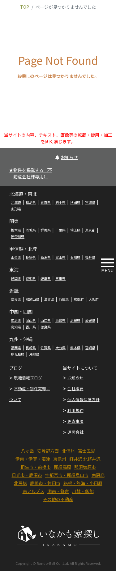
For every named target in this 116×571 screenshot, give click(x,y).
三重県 (60, 278)
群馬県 (46, 229)
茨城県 (31, 229)
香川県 (31, 326)
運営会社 (75, 432)
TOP (24, 7)
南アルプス (33, 491)
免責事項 (75, 421)
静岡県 (16, 278)
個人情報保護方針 (83, 399)
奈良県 (16, 299)
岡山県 (31, 320)
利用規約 (75, 410)
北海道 (16, 202)
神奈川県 (17, 236)
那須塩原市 (85, 467)
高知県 (16, 326)
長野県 (31, 257)
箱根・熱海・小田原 (82, 483)
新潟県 (46, 257)
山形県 (16, 208)
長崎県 (31, 347)
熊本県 (75, 347)
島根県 (75, 320)
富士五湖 (86, 451)
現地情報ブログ (28, 378)
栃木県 (16, 229)
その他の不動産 (58, 499)
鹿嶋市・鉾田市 (45, 483)
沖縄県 (34, 354)
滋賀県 (49, 299)
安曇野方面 (48, 451)
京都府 (79, 299)
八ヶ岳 (27, 451)
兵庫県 (64, 299)
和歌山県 (32, 299)
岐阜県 (46, 278)
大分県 (60, 347)
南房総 (98, 475)
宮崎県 (90, 347)
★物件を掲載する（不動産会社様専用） (30, 173)
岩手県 (60, 202)
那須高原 (62, 467)
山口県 (46, 320)
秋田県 (75, 202)
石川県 (75, 257)
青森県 (46, 202)
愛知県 (31, 278)
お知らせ (66, 157)
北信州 (68, 451)
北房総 (20, 483)
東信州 (59, 459)
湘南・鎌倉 (58, 491)
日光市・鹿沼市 (27, 475)
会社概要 (75, 388)
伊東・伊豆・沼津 (32, 459)
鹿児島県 (17, 354)
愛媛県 (90, 320)
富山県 (60, 257)
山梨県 (16, 257)
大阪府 (93, 299)
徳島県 (46, 326)
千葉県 (60, 229)
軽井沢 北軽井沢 (85, 459)
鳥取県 (60, 320)
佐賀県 (46, 347)
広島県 (16, 320)
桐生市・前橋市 (35, 467)
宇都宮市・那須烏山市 (66, 475)
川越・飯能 (83, 491)
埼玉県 (75, 229)
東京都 (90, 229)
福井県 (90, 257)
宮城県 (90, 202)
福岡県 (16, 347)
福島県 (31, 202)
